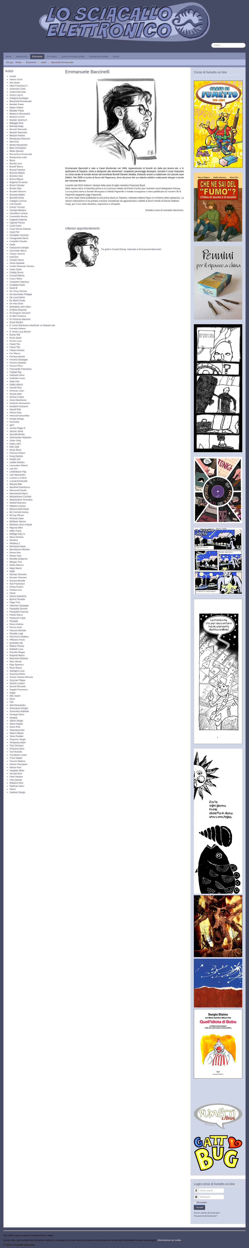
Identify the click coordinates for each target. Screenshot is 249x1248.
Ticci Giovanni (17, 745)
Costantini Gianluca (19, 281)
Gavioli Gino (16, 387)
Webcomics (22, 56)
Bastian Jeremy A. (19, 120)
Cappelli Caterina (18, 219)
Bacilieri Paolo (17, 104)
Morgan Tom (16, 562)
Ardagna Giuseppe (19, 98)
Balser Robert (16, 107)
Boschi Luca (16, 163)
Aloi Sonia (15, 82)
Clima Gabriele (17, 263)
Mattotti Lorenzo (18, 506)
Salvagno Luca (17, 671)
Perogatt (14, 621)
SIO (11, 702)
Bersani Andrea (17, 135)
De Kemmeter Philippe (21, 294)
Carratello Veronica (19, 235)
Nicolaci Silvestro (18, 574)
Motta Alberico (17, 565)
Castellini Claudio (18, 241)
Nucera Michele (17, 580)
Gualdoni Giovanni (19, 406)
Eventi (116, 56)
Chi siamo (52, 56)
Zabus (13, 789)
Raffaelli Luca (16, 649)
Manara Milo (16, 484)
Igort (12, 425)
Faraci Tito (15, 344)
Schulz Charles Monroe (21, 677)
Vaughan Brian (17, 770)
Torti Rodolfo (16, 751)
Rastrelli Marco (17, 655)
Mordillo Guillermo (19, 559)
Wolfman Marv (17, 786)
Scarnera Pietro (17, 674)
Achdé (13, 76)
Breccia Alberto (17, 173)
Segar (13, 692)
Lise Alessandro (17, 474)
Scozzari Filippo (17, 680)
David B (13, 288)
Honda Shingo (17, 418)
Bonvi (12, 160)
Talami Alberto (17, 733)
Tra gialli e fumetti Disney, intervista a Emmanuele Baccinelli (131, 249)
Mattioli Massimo (18, 502)
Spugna (13, 717)
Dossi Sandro (16, 322)
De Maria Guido (17, 300)
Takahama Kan (17, 730)
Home (9, 56)
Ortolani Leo (16, 590)
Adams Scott (16, 79)
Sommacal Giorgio (19, 708)
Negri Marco (16, 568)
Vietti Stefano (16, 776)
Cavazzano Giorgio (19, 247)
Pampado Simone (18, 608)
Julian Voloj (15, 440)
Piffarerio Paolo (17, 639)
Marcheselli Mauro (19, 493)
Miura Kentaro (17, 537)
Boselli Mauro (16, 166)
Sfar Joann (15, 695)
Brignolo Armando (18, 182)
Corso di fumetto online (73, 56)
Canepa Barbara (18, 210)
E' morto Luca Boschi (20, 331)
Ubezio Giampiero (18, 764)
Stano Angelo (16, 723)
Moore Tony (15, 555)
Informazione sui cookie (169, 1240)
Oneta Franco (16, 587)
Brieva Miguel (16, 179)
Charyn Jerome (17, 253)
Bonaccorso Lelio (18, 157)
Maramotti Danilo (18, 490)
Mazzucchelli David (19, 509)
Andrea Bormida (18, 92)
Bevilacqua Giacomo (20, 138)
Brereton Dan (16, 176)
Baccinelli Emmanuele (21, 101)
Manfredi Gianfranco (20, 487)
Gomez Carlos (17, 397)
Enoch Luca (15, 341)
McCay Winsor (17, 515)
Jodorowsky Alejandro (20, 437)
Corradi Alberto (17, 275)
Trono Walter (16, 758)
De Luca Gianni (17, 297)
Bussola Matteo (17, 194)
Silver (12, 699)
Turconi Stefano (17, 761)
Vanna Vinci (15, 767)
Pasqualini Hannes (19, 611)
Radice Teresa (17, 646)
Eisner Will (15, 334)
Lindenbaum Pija (18, 471)
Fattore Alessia (17, 350)
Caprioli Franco (17, 222)
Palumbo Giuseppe (19, 605)
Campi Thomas (17, 207)
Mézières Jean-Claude (21, 524)
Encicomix (37, 56)
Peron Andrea (16, 624)
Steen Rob (15, 727)
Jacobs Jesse (16, 431)
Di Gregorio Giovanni (20, 313)
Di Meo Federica (18, 316)
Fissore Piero (16, 366)
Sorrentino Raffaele (19, 711)
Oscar (13, 593)
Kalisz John (15, 443)
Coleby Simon (17, 272)
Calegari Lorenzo (18, 201)
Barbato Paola (17, 110)
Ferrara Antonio (17, 356)
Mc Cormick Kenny (19, 512)
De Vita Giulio (16, 303)
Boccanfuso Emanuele (21, 154)
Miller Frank (15, 530)
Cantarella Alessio (18, 216)
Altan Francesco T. (19, 85)
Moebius (14, 540)
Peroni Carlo (16, 627)
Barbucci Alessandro (20, 113)
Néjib (12, 571)
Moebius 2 (15, 543)
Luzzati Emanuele (18, 481)
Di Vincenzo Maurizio (20, 319)
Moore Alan (15, 552)
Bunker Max (15, 188)
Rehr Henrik (15, 661)
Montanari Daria (18, 546)
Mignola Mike (16, 527)
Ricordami (202, 1202)
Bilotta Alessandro (18, 145)
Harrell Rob (15, 409)
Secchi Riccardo (18, 686)
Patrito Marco (16, 615)
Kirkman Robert (17, 453)
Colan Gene (15, 269)
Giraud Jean (16, 394)
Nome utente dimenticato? (207, 1213)
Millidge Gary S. (17, 534)
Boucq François (17, 169)
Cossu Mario (16, 278)
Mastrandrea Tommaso (21, 499)
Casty (12, 244)
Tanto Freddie (16, 736)
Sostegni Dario (17, 714)
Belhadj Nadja (17, 126)
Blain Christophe (18, 148)
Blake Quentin (17, 151)
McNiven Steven (18, 521)
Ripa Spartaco (17, 664)
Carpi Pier (15, 232)
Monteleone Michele (20, 549)
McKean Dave (17, 518)
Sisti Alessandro (18, 705)
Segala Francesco (19, 689)
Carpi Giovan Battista (20, 229)
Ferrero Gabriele (18, 362)
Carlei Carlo (15, 225)
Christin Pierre (17, 260)
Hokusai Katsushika (19, 415)
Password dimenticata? (205, 1216)
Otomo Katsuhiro (18, 596)
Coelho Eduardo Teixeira (22, 266)
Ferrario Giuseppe (19, 359)
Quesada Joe (16, 643)
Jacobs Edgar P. (18, 428)
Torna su (241, 1245)
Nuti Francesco (17, 583)
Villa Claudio (16, 780)
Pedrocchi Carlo (18, 618)
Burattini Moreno (18, 191)
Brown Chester (17, 185)
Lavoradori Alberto (19, 465)
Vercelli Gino (16, 773)
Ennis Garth (15, 338)
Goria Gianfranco (18, 400)
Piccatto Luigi (16, 633)
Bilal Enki (14, 141)
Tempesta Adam (18, 742)
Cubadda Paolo (17, 285)
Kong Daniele (16, 456)
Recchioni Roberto (19, 658)
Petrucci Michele (18, 630)
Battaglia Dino (17, 123)
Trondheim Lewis (18, 755)
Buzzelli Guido (17, 197)
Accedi (199, 1207)
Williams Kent (16, 783)
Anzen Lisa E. (16, 95)
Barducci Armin (17, 117)
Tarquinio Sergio (18, 739)
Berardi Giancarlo (18, 129)
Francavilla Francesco (20, 369)
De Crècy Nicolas (18, 291)
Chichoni (14, 257)
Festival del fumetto (98, 56)
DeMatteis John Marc (20, 306)
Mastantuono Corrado (20, 496)
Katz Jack (14, 446)
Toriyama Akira (17, 748)
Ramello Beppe (17, 652)
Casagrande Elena (19, 238)
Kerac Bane (15, 450)
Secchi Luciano (17, 683)
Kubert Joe (15, 459)
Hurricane (14, 422)
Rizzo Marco (16, 667)
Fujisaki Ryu (16, 372)
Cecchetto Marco (18, 250)
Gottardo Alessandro (20, 403)
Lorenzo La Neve (18, 478)
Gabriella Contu (17, 378)
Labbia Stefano (17, 462)
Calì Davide (15, 204)
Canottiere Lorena (18, 213)
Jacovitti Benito (17, 434)
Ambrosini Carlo (17, 89)
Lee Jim (13, 468)
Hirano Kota (15, 412)
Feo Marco (15, 353)
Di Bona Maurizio (18, 309)
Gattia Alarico (16, 384)
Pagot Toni (15, 602)
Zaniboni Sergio (17, 792)
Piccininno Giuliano (19, 636)
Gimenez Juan (17, 390)
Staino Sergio (16, 720)
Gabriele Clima (17, 375)
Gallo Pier (14, 381)
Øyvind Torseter (17, 599)
